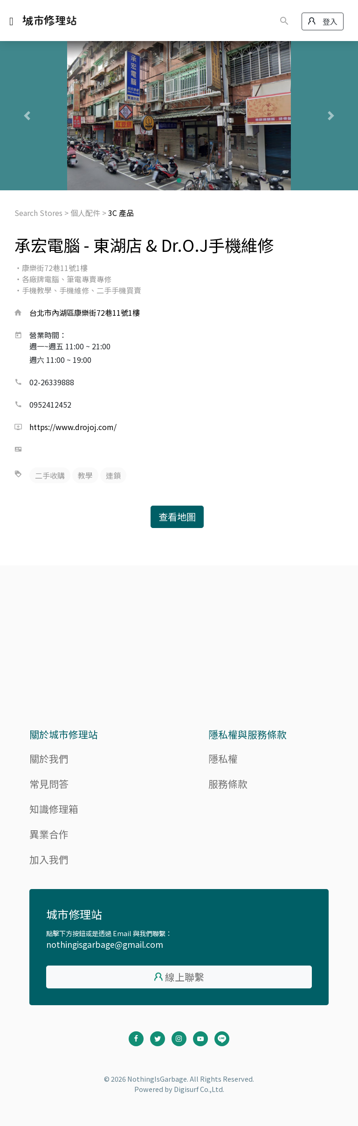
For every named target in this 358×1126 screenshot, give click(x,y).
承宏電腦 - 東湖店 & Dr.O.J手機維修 (144, 245)
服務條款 (228, 784)
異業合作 (49, 834)
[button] (27, 115)
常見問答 (49, 784)
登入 (322, 21)
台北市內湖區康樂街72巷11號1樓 (84, 312)
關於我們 (49, 758)
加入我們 (49, 859)
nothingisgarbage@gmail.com (104, 944)
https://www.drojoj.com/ (73, 426)
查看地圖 (177, 516)
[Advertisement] (179, 652)
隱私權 (223, 758)
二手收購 (50, 475)
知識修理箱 (53, 809)
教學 (85, 475)
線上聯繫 (184, 977)
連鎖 (113, 475)
